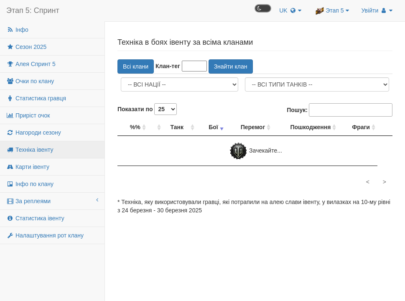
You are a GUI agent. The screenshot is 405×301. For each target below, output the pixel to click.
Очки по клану (30, 81)
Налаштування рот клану (45, 235)
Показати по (147, 109)
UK (290, 10)
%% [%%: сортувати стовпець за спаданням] (135, 127)
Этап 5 (332, 11)
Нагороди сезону (33, 132)
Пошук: (339, 110)
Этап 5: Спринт (32, 10)
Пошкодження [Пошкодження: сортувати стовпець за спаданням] (310, 127)
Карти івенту (27, 166)
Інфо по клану (29, 184)
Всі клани (135, 66)
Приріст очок (28, 115)
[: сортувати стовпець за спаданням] (155, 127)
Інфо (17, 29)
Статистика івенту (35, 218)
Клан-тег (167, 66)
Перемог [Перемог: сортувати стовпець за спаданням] (253, 127)
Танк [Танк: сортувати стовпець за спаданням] (177, 127)
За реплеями (52, 200)
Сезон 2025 (26, 46)
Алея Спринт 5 (31, 64)
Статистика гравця (36, 98)
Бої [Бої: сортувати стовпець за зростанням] (213, 127)
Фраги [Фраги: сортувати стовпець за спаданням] (361, 127)
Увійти (377, 10)
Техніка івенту (29, 149)
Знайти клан (230, 66)
